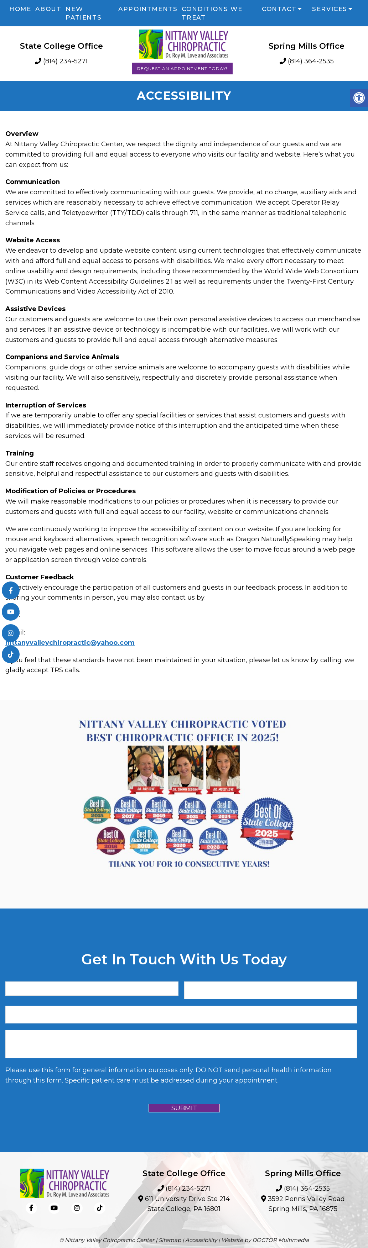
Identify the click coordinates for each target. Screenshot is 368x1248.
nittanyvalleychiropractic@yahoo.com (70, 643)
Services (329, 8)
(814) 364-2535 (311, 61)
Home (20, 8)
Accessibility (201, 1240)
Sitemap (170, 1240)
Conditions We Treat (212, 13)
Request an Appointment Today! (182, 68)
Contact (279, 8)
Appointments (147, 8)
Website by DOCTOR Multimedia (265, 1240)
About (48, 8)
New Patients (84, 13)
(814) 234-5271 (65, 61)
